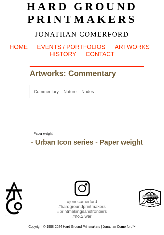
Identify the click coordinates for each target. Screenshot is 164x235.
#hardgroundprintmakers (81, 206)
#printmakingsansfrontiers (82, 211)
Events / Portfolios (71, 46)
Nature (69, 91)
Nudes (87, 91)
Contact (100, 54)
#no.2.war (82, 216)
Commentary (46, 91)
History (62, 54)
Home (18, 46)
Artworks (132, 46)
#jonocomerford (82, 201)
